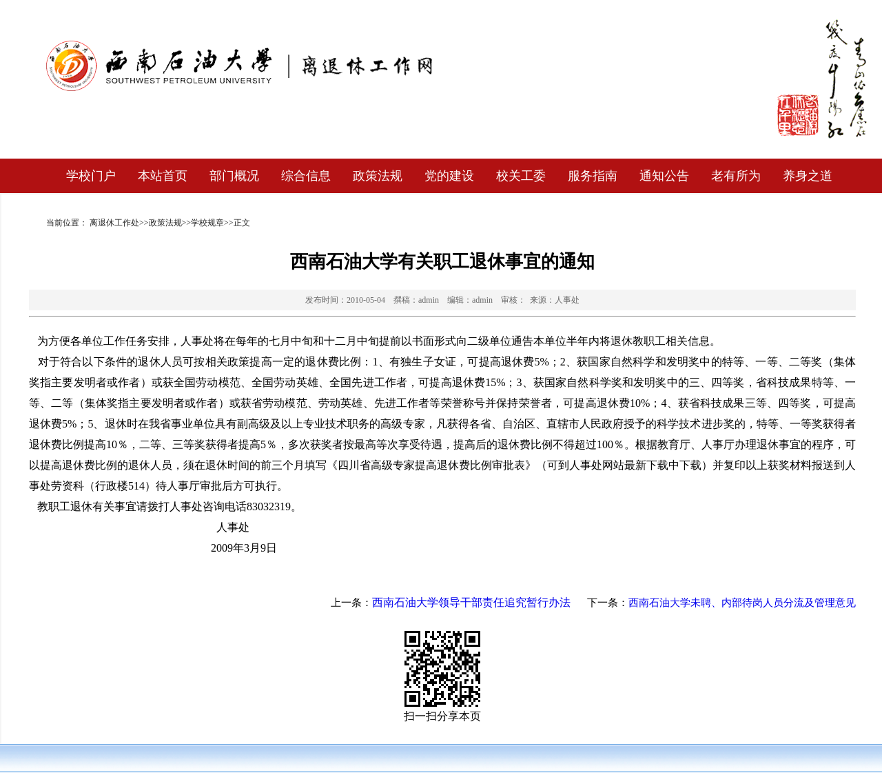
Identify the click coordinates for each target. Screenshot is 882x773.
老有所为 (736, 176)
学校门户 (91, 176)
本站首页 (162, 176)
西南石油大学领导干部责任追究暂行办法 (471, 602)
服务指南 (592, 176)
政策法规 (377, 176)
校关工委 (521, 176)
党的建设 (449, 176)
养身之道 (807, 176)
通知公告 (664, 176)
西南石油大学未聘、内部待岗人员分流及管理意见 (742, 602)
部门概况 (234, 176)
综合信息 (306, 176)
